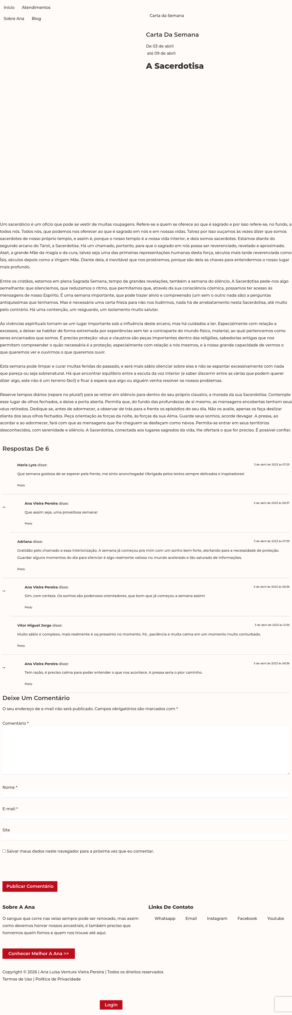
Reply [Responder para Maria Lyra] (21, 485)
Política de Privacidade (58, 979)
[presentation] (36, 870)
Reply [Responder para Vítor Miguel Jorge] (21, 645)
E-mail (10, 809)
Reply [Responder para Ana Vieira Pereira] (28, 523)
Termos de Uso (17, 979)
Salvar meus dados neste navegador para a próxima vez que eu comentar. (80, 851)
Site (6, 830)
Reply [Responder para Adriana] (21, 569)
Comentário (15, 723)
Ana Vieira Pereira (41, 503)
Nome (9, 788)
